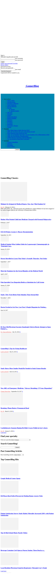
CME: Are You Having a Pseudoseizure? (17, 136)
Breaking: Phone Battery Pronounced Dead (15, 408)
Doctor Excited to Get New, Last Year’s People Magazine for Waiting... (24, 307)
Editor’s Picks (11, 100)
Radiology (10, 124)
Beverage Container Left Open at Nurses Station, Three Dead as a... (23, 550)
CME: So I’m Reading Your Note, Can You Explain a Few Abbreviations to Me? (28, 134)
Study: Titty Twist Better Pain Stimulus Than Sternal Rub (20, 295)
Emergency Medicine (12, 103)
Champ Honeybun (5, 391)
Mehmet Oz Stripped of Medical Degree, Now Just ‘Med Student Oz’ (23, 204)
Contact (6, 140)
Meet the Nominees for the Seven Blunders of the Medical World (22, 271)
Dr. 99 (2, 207)
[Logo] (9, 96)
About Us (9, 143)
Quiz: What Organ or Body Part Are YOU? (18, 130)
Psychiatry (10, 122)
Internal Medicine (12, 106)
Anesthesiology (11, 102)
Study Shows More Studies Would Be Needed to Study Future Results (23, 368)
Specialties (7, 99)
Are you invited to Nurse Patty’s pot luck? (18, 139)
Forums (9, 127)
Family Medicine (11, 105)
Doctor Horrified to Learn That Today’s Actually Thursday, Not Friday (24, 258)
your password (19, 60)
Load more (3, 432)
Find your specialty (6, 440)
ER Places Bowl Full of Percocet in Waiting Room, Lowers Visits (22, 496)
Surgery (9, 115)
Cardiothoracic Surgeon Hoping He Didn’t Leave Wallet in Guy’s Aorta (24, 428)
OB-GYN (9, 112)
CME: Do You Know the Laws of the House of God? (21, 131)
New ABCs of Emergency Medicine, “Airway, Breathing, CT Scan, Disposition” (26, 388)
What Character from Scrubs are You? (17, 133)
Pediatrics (9, 120)
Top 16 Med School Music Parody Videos (14, 533)
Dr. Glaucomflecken (6, 332)
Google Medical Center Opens (10, 478)
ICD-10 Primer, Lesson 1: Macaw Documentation (17, 232)
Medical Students (11, 118)
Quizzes (6, 129)
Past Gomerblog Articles (7, 454)
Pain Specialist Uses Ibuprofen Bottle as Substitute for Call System (22, 282)
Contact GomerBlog (12, 142)
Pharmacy (9, 121)
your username (19, 58)
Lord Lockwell (5, 351)
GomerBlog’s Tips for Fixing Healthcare (14, 348)
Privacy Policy (4, 65)
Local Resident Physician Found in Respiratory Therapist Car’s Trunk (24, 568)
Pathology (10, 114)
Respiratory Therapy (12, 125)
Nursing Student (14, 111)
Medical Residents (12, 117)
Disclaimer (10, 145)
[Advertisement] (14, 91)
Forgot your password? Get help (9, 63)
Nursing (9, 108)
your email (18, 69)
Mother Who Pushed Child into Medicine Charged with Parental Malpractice (26, 219)
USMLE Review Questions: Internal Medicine (19, 137)
